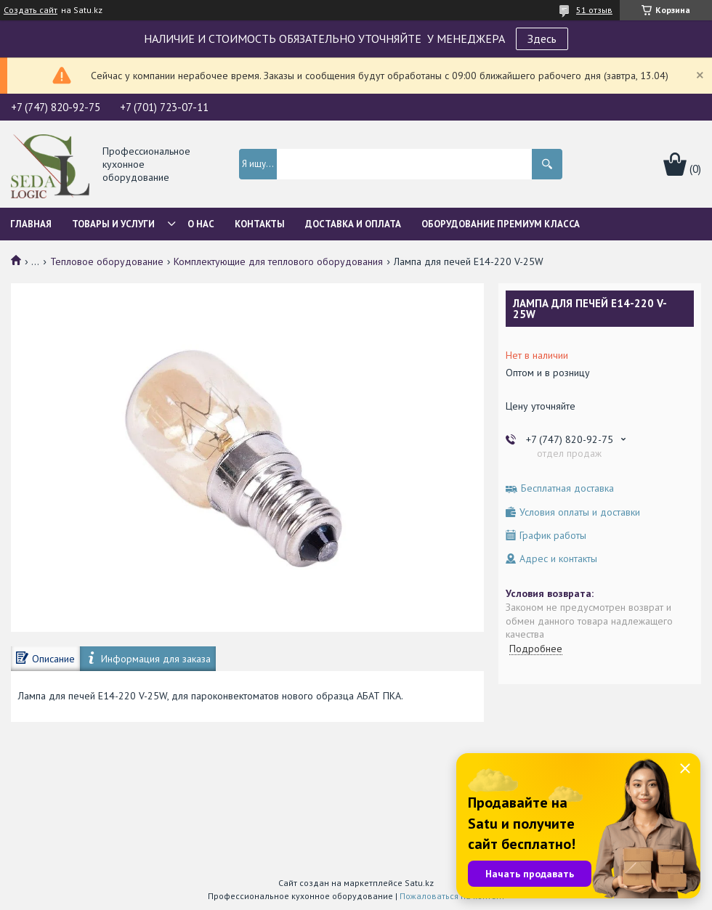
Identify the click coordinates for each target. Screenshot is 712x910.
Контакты (260, 224)
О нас (200, 224)
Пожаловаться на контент (452, 895)
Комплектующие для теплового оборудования (278, 261)
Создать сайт (30, 10)
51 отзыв (594, 9)
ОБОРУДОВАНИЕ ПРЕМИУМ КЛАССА (500, 224)
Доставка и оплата (353, 224)
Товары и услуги (113, 224)
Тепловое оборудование (106, 261)
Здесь (542, 38)
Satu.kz (419, 882)
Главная (31, 224)
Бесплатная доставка (567, 488)
